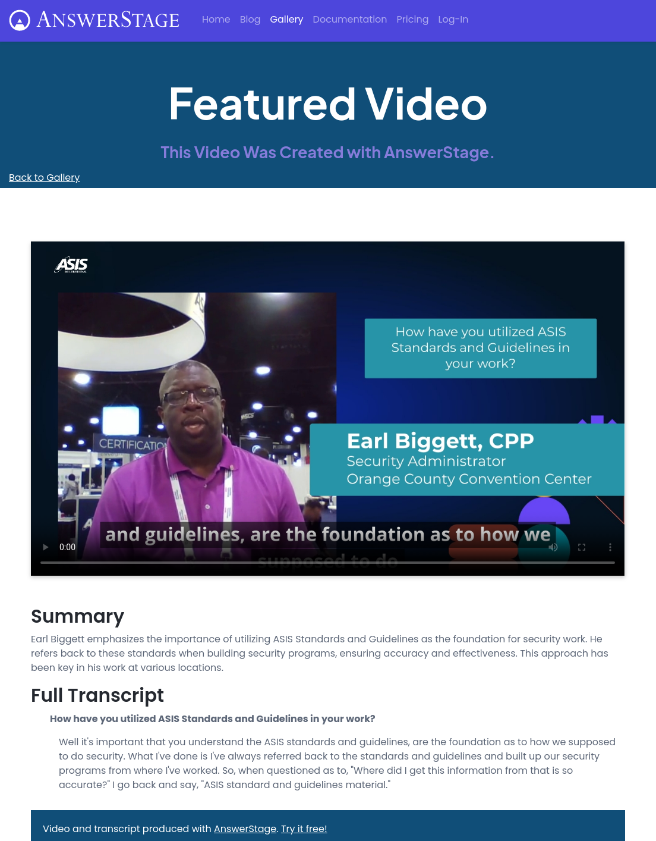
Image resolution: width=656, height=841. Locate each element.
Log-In (453, 19)
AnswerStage (245, 829)
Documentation (350, 19)
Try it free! (304, 829)
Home (216, 19)
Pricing (413, 19)
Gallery (287, 19)
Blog (250, 19)
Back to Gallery (44, 177)
